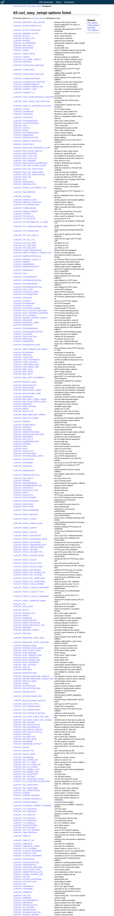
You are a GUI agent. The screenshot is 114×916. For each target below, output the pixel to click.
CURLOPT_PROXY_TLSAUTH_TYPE (28, 592)
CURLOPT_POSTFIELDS (23, 451)
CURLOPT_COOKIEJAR (23, 114)
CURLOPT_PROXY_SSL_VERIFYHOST (29, 578)
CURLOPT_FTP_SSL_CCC (24, 240)
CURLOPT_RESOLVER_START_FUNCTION (31, 642)
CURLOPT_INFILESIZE (22, 320)
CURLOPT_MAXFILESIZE (23, 388)
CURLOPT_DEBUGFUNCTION (25, 137)
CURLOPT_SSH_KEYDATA (24, 722)
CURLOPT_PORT (20, 446)
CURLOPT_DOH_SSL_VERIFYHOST (28, 169)
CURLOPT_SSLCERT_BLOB (24, 739)
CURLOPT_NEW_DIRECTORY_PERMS (29, 415)
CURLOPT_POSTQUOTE (23, 459)
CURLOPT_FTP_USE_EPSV (24, 245)
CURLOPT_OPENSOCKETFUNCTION (28, 434)
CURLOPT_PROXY (21, 493)
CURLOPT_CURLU (21, 130)
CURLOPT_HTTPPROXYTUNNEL (26, 308)
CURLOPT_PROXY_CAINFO (24, 519)
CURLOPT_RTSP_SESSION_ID (26, 658)
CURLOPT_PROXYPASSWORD (26, 501)
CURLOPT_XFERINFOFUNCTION (27, 912)
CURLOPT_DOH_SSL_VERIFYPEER (28, 172)
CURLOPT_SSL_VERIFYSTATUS (26, 791)
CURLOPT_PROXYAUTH (23, 495)
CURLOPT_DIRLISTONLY (23, 144)
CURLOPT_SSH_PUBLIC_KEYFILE (27, 732)
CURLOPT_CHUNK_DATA (23, 70)
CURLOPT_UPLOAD (21, 877)
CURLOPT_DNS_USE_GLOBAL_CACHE (29, 165)
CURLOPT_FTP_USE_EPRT (24, 243)
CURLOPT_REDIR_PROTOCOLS (26, 623)
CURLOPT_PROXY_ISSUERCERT (27, 536)
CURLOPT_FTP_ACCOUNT (24, 219)
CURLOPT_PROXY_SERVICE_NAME (28, 547)
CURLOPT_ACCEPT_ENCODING (26, 30)
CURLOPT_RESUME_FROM (24, 646)
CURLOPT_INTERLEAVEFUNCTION (28, 332)
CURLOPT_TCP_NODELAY (24, 823)
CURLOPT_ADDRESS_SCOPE (25, 34)
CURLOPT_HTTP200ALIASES (25, 294)
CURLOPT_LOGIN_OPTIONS (25, 362)
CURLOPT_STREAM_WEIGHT (25, 802)
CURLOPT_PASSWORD (23, 437)
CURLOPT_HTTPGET (22, 301)
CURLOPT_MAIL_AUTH (23, 369)
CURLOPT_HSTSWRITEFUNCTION (27, 287)
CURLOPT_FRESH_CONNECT (25, 211)
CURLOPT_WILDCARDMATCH (25, 900)
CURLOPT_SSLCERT (22, 734)
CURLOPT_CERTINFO (22, 62)
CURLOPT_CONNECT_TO (24, 93)
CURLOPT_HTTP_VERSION (24, 315)
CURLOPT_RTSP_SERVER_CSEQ (27, 655)
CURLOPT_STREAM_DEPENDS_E (27, 799)
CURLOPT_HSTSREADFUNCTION (27, 280)
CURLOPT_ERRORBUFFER (24, 184)
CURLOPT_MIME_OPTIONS (24, 406)
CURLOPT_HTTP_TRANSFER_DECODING (30, 313)
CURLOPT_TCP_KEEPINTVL (25, 821)
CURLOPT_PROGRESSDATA (25, 483)
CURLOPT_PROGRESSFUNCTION (27, 485)
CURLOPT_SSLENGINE (23, 741)
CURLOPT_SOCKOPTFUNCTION (26, 688)
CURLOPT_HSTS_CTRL (23, 289)
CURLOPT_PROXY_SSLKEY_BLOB (27, 567)
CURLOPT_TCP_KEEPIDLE (24, 818)
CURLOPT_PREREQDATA (24, 471)
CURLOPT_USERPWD (22, 892)
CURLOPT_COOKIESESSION (25, 121)
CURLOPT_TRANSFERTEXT (25, 865)
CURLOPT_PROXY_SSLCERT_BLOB (28, 555)
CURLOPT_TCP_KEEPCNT (24, 815)
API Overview (46, 2)
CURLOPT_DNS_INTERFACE (25, 153)
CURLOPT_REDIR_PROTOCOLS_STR (29, 625)
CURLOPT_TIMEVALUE (23, 844)
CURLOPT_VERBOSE (22, 898)
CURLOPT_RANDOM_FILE (24, 613)
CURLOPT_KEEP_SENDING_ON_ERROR (30, 349)
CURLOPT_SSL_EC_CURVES (25, 767)
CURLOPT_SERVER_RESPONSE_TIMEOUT (31, 676)
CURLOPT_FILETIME (22, 196)
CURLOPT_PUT (19, 604)
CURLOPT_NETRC (21, 409)
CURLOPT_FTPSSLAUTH (23, 216)
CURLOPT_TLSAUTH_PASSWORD (27, 851)
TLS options (93, 30)
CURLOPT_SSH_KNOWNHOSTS (26, 727)
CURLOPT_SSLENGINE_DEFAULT (27, 744)
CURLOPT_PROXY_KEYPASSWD (27, 542)
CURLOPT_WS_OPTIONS (23, 907)
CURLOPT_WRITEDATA (23, 903)
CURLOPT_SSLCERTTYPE (24, 737)
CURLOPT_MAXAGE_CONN (24, 382)
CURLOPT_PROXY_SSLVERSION (27, 570)
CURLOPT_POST (20, 449)
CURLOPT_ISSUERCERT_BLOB (26, 345)
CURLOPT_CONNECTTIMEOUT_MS (28, 87)
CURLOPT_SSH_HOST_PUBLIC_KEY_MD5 (31, 717)
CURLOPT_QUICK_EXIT (23, 606)
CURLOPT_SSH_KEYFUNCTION (26, 725)
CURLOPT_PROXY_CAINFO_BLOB (27, 523)
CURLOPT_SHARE (21, 683)
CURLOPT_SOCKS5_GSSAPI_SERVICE (29, 701)
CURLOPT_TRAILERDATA (24, 859)
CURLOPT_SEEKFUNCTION (24, 673)
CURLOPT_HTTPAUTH (22, 298)
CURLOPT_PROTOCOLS (23, 488)
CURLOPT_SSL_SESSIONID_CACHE (28, 779)
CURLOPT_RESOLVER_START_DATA (28, 638)
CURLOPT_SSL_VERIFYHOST (25, 785)
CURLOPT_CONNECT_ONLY (25, 89)
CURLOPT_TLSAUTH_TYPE (24, 853)
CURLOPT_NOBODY (21, 421)
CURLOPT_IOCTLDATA (22, 334)
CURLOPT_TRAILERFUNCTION (26, 862)
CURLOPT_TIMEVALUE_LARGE (26, 846)
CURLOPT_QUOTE (21, 610)
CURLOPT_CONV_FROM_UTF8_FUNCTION (31, 101)
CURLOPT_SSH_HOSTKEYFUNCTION (29, 713)
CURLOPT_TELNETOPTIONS (25, 825)
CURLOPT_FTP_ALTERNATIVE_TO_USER (30, 222)
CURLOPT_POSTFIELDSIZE (24, 453)
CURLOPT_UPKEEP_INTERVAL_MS (28, 874)
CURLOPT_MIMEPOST (22, 404)
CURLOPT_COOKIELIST (23, 117)
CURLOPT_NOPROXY (22, 427)
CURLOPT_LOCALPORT (23, 357)
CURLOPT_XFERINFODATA (24, 910)
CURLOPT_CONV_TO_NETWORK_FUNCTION (32, 106)
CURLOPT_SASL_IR (21, 667)
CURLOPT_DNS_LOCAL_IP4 (25, 156)
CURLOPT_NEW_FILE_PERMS (26, 418)
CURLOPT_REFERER (22, 628)
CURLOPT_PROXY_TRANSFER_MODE (29, 601)
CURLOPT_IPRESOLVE (23, 339)
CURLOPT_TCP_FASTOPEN (25, 809)
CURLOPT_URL (19, 884)
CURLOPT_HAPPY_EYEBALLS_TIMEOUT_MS (32, 253)
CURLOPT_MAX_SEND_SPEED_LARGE (29, 402)
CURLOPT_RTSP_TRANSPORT (26, 662)
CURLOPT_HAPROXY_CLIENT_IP (27, 259)
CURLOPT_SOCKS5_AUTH (24, 692)
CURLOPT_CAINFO (21, 50)
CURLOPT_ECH (19, 179)
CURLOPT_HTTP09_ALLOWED (26, 292)
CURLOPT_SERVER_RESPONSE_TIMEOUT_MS (33, 679)
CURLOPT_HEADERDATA (23, 264)
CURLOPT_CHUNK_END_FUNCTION (28, 74)
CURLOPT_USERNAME (23, 889)
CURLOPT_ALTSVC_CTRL (24, 38)
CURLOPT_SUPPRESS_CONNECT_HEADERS (32, 806)
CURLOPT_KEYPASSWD (23, 353)
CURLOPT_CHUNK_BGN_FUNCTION (28, 65)
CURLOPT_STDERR (21, 793)
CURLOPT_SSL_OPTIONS (24, 777)
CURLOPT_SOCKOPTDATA (24, 686)
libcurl (19, 6)
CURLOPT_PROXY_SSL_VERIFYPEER (29, 582)
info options (92, 22)
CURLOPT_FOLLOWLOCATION (26, 205)
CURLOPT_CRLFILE (21, 128)
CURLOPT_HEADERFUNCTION (26, 267)
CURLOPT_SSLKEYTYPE (23, 751)
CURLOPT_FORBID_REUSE (24, 208)
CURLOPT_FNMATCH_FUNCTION (27, 202)
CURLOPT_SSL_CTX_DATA (24, 762)
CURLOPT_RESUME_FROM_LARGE (28, 648)
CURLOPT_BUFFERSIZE (23, 48)
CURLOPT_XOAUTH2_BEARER (26, 915)
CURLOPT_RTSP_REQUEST (25, 653)
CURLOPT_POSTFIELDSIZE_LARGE (28, 456)
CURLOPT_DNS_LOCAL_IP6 (25, 158)
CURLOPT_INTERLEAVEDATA (25, 328)
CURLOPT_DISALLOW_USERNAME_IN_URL (31, 148)
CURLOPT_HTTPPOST (22, 306)
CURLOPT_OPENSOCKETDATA (26, 432)
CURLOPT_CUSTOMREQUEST (26, 133)
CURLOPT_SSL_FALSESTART (25, 774)
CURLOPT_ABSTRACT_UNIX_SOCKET (29, 22)
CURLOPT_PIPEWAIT (22, 444)
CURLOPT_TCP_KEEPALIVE (25, 811)
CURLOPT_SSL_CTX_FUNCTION (27, 765)
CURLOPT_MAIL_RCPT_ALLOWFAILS (29, 377)
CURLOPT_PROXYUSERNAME (26, 510)
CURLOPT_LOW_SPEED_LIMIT (26, 364)
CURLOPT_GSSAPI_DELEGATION (27, 250)
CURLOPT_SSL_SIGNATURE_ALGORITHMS (31, 781)
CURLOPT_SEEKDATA (22, 670)
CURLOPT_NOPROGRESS (24, 425)
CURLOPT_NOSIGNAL (22, 430)
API (24, 6)
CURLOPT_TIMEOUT (22, 836)
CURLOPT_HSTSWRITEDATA (25, 284)
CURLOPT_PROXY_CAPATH (25, 528)
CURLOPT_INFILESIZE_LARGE (26, 323)
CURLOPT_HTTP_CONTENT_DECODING (30, 311)
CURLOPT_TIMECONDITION (25, 832)
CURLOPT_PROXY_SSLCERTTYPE (27, 552)
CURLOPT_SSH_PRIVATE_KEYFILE (28, 729)
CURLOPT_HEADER (21, 262)
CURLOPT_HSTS (20, 273)
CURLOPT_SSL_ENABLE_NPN (26, 772)
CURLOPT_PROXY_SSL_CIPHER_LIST (29, 572)
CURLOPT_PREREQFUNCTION (26, 475)
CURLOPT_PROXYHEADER (24, 497)
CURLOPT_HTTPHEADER (24, 303)
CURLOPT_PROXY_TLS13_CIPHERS (28, 584)
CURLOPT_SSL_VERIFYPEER (25, 788)
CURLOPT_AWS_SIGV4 (23, 45)
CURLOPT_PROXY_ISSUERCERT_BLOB (30, 539)
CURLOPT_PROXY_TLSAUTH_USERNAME (31, 596)
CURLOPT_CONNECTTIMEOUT (26, 84)
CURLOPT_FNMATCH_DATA (25, 200)
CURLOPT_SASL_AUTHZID (24, 665)
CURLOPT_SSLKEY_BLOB (24, 754)
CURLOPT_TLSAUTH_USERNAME (27, 856)
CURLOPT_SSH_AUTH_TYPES (26, 704)
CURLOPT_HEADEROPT (23, 270)
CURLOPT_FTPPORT (22, 214)
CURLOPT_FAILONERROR (24, 192)
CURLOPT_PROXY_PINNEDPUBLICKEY (29, 545)
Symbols (91, 27)
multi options (93, 25)
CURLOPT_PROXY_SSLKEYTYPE (27, 563)
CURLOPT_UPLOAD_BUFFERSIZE (27, 879)
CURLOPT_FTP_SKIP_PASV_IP (26, 235)
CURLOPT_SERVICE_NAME (24, 681)
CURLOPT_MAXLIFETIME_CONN (27, 393)
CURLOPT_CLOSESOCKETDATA (26, 79)
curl (14, 6)
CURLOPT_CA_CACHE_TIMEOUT (27, 59)
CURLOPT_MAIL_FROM (23, 372)
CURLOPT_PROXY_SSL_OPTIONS (27, 575)
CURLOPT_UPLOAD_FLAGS (25, 882)
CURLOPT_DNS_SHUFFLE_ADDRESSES (30, 163)
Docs (58, 2)
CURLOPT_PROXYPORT (23, 504)
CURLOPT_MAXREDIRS (23, 397)
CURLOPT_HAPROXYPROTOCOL (27, 256)
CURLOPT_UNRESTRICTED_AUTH (27, 872)
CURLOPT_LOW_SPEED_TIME (26, 367)
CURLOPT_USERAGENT (23, 886)
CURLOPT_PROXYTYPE (23, 507)
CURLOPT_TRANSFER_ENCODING (28, 867)
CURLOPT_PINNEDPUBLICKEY (26, 442)
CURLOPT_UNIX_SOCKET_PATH (26, 870)
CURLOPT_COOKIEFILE (23, 112)
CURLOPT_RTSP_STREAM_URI (26, 660)
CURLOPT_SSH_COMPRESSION (26, 706)
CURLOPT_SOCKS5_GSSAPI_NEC (27, 696)
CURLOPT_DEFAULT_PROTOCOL (27, 141)
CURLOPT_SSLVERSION (23, 757)
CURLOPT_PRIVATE (21, 481)
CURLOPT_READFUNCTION (25, 620)
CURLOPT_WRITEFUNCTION (25, 905)
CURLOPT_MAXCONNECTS (24, 385)
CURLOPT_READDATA (22, 618)
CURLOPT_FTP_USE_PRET (24, 248)
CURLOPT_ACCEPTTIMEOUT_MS (27, 26)
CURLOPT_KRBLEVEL (22, 355)
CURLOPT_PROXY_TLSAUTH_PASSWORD (31, 587)
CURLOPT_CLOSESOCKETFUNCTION (29, 82)
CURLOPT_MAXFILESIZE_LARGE (27, 390)
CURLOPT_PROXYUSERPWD (25, 515)
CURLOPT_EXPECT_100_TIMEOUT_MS (29, 188)
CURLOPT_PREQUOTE (23, 466)
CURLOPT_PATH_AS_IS (23, 439)
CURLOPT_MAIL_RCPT (23, 374)
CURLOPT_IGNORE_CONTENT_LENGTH (30, 318)
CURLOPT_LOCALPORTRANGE (26, 360)
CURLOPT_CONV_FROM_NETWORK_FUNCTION (33, 97)
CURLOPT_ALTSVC (21, 36)
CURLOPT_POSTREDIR (23, 463)
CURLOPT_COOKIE (21, 109)
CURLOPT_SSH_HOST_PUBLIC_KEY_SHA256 (32, 720)
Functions (69, 2)
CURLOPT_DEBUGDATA (23, 135)
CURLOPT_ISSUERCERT (23, 341)
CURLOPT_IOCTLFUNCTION (25, 337)
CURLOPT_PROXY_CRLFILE (25, 532)
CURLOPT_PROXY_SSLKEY (25, 560)
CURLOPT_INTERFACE (23, 325)
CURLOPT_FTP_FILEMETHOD (25, 231)
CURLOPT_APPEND (21, 41)
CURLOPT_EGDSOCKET (23, 182)
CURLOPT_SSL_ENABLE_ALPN (26, 769)
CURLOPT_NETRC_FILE (23, 411)
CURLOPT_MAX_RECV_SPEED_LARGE (29, 399)
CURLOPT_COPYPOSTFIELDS (26, 123)
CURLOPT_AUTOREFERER (24, 43)
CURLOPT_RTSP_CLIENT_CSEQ (27, 650)
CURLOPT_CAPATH (21, 57)
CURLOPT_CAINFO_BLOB (24, 54)
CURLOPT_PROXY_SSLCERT (25, 550)
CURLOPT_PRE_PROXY (23, 478)
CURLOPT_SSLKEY (21, 747)
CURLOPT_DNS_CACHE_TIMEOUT (27, 151)
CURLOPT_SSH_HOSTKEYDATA (26, 710)
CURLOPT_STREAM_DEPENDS (26, 795)
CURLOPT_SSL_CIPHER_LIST (25, 760)
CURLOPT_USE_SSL (22, 896)
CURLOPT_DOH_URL (22, 177)
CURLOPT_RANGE (21, 616)
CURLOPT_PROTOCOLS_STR (25, 490)
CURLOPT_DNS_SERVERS (24, 161)
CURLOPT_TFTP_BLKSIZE (24, 828)
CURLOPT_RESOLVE (22, 633)
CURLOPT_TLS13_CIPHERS (25, 848)
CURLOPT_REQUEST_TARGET (26, 630)
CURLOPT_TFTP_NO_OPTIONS (26, 830)
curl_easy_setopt (34, 6)
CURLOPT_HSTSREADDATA (25, 277)
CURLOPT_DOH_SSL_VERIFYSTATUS (29, 175)
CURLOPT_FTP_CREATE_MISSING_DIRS (30, 226)
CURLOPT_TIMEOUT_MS (23, 840)
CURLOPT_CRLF (20, 126)
